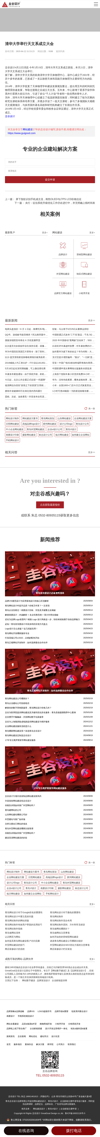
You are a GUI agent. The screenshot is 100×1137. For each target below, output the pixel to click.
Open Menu (96, 4)
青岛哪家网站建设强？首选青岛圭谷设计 (23, 731)
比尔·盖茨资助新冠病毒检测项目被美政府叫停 (26, 357)
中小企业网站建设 (14, 429)
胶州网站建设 (49, 424)
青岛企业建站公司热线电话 (17, 703)
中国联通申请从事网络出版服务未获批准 (72, 368)
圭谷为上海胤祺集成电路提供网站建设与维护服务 (27, 722)
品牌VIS (31, 1011)
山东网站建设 (64, 418)
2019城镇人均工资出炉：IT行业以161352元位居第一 (26, 363)
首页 (9, 1044)
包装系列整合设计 (79, 1011)
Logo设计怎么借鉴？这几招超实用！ (21, 628)
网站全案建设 (13, 1024)
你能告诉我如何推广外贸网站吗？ (20, 805)
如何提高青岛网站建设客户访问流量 (22, 941)
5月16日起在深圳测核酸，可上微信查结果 (25, 368)
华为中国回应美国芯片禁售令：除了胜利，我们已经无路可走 (26, 351)
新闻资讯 (11, 1036)
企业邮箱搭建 (36, 1028)
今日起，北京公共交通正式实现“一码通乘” (25, 379)
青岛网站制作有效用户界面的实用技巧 (23, 924)
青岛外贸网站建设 (35, 429)
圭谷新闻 (22, 1036)
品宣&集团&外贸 (29, 1024)
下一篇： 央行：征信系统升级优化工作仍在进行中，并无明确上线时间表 (54, 203)
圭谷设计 (10, 116)
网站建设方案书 (30, 418)
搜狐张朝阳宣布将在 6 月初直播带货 (22, 340)
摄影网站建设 (29, 435)
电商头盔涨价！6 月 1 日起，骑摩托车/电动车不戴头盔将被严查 (26, 329)
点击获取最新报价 (50, 504)
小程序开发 (60, 1024)
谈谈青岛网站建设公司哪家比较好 (66, 941)
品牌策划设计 (43, 980)
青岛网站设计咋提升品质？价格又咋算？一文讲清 (27, 605)
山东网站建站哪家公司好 (16, 814)
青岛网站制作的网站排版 (17, 920)
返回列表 (60, 51)
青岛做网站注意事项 (60, 932)
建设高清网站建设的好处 (16, 838)
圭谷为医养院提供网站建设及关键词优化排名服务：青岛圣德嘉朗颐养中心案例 (40, 712)
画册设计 (11, 1016)
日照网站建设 (12, 424)
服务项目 (18, 1044)
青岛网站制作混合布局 (61, 920)
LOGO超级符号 (45, 1011)
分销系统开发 (74, 1024)
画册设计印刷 (12, 435)
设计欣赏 (55, 1036)
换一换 (91, 408)
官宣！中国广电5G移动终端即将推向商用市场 (73, 363)
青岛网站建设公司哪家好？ (17, 698)
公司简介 (61, 1044)
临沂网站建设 (62, 435)
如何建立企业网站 (80, 435)
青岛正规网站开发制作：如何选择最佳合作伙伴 (26, 642)
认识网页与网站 (12, 937)
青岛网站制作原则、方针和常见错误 (67, 924)
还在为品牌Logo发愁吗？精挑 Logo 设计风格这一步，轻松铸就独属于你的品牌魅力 (42, 619)
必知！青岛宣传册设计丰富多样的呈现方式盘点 (26, 624)
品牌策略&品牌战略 (15, 1011)
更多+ (45, 232)
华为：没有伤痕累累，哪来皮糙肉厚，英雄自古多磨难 (73, 379)
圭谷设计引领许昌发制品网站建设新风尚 (23, 796)
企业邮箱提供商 (59, 980)
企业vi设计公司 (55, 429)
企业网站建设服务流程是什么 (18, 726)
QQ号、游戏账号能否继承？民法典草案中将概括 (26, 334)
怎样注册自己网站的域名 (16, 824)
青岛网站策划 (47, 418)
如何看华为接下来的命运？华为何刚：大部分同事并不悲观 (73, 351)
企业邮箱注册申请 (68, 1109)
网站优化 (33, 1036)
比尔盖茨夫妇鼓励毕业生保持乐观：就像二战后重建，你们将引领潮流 (26, 346)
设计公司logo (66, 424)
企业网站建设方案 (83, 418)
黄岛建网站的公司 (13, 810)
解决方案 (40, 1044)
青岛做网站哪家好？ (60, 928)
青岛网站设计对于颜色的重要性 (65, 912)
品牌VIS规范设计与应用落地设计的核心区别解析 (27, 601)
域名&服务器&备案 (79, 1028)
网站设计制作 (12, 418)
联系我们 (72, 1044)
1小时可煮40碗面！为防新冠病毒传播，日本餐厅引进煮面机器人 (73, 391)
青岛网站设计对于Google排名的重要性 (24, 912)
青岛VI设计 (71, 429)
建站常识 (44, 1036)
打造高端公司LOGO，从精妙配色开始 (22, 638)
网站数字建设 (28, 980)
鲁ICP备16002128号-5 (75, 1113)
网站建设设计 (39, 1109)
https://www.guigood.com (22, 133)
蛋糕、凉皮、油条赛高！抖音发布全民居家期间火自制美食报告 (26, 396)
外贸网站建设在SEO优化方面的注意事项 (70, 945)
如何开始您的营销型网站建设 (64, 937)
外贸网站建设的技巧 (15, 945)
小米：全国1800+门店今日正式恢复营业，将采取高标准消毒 (73, 385)
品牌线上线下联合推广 (17, 1028)
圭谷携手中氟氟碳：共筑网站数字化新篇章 (24, 717)
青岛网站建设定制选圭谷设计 (18, 735)
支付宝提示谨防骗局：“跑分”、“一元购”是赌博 (73, 357)
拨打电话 (74, 1131)
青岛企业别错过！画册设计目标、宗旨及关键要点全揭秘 (30, 610)
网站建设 (28, 129)
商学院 (50, 1044)
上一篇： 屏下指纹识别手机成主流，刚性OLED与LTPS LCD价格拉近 (43, 199)
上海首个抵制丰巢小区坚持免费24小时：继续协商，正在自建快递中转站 (73, 374)
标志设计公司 (45, 435)
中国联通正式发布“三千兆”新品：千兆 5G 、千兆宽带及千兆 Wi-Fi (73, 334)
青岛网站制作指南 (13, 928)
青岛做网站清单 (12, 932)
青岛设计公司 (82, 424)
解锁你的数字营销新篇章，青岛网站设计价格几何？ (28, 708)
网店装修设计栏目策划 (61, 949)
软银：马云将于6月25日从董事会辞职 (70, 329)
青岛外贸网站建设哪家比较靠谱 (19, 828)
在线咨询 (26, 1131)
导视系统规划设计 (26, 1016)
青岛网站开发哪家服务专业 (17, 633)
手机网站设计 (12, 440)
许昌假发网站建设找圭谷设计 (18, 801)
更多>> (91, 320)
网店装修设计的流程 (15, 949)
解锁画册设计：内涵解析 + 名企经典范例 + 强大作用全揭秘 (31, 615)
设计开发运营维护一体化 (56, 1028)
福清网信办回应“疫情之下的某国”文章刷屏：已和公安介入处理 (26, 385)
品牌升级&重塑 (61, 1011)
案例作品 (29, 1044)
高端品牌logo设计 (31, 424)
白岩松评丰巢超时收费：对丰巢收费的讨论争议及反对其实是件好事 (73, 346)
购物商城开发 (46, 1024)
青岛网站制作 (56, 916)
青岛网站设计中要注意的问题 (19, 916)
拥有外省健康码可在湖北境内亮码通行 (23, 391)
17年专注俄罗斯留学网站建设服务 (20, 740)
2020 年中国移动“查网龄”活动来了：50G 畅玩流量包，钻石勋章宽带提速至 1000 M (73, 340)
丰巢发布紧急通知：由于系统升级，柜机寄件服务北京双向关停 (26, 374)
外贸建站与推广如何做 (15, 819)
